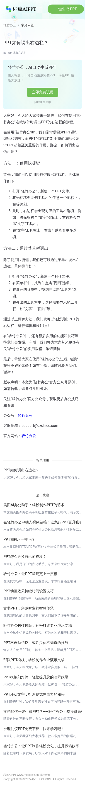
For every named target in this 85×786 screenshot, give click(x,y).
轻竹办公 (9, 25)
